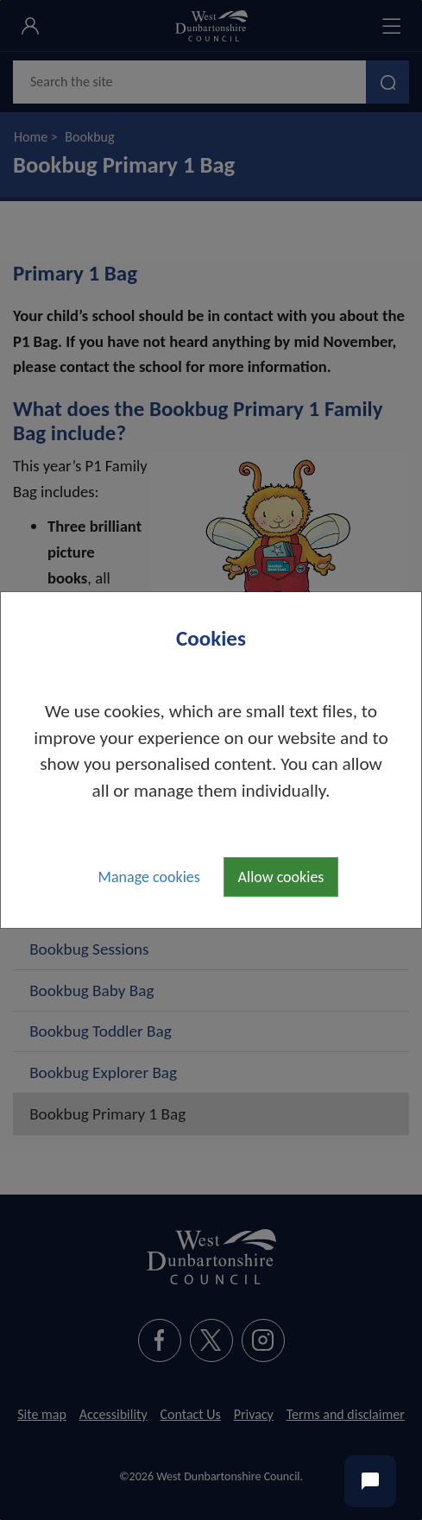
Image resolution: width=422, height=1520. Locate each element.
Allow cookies (281, 876)
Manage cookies (149, 876)
